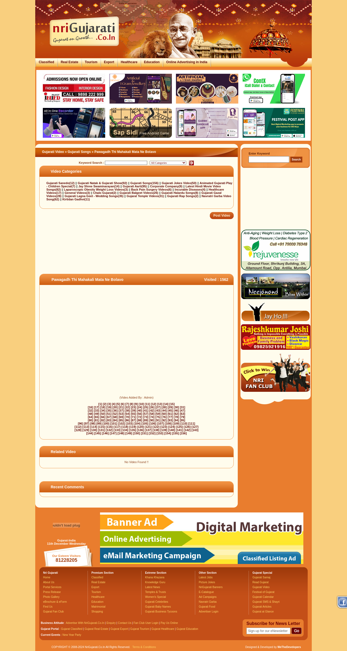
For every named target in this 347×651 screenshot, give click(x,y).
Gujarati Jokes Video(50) (179, 183)
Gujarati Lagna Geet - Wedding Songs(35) (94, 196)
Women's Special (155, 596)
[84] (115, 420)
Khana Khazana (154, 577)
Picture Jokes (207, 582)
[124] (171, 426)
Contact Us (124, 622)
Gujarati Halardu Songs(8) (180, 192)
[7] (127, 404)
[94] (176, 420)
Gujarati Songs (79, 152)
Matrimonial (98, 606)
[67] (109, 417)
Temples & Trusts (155, 592)
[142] (187, 430)
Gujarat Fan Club (53, 611)
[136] (140, 430)
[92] (164, 420)
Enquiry (112, 622)
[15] (172, 404)
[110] (183, 423)
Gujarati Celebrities (156, 601)
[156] (183, 433)
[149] (128, 433)
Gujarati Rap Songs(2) (183, 196)
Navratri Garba (208, 601)
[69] (121, 417)
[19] (109, 407)
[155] (175, 433)
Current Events (50, 634)
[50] (102, 413)
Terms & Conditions (144, 647)
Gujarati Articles (261, 606)
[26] (152, 407)
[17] (96, 407)
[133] (117, 430)
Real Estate (69, 62)
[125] (179, 426)
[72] (139, 417)
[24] (139, 407)
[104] (137, 423)
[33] (96, 410)
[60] (164, 413)
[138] (156, 430)
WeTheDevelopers (289, 647)
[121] (148, 426)
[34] (102, 410)
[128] (78, 430)
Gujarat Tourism (139, 628)
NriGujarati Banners (211, 587)
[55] (133, 413)
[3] (109, 404)
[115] (101, 426)
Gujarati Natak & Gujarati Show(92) (103, 183)
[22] (127, 407)
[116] (109, 426)
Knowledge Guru (155, 582)
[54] (127, 413)
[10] (141, 404)
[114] (93, 426)
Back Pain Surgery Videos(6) (151, 189)
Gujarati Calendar (263, 596)
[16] (90, 407)
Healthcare (129, 62)
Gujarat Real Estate (96, 628)
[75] (158, 417)
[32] (90, 410)
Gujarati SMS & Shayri (265, 601)
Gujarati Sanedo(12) (60, 183)
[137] (148, 430)
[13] (159, 404)
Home (46, 577)
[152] (152, 433)
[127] (194, 426)
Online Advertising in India (186, 62)
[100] (106, 423)
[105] (145, 423)
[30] (176, 407)
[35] (109, 410)
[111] (191, 423)
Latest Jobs (206, 577)
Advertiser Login (208, 611)
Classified (46, 62)
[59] (158, 413)
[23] (133, 407)
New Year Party (72, 634)
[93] (170, 420)
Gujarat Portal (50, 628)
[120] (140, 426)
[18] (102, 407)
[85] (121, 420)
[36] (115, 410)
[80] (90, 420)
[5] (118, 404)
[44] (164, 410)
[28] (164, 407)
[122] (156, 426)
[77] (170, 417)
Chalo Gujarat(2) (105, 192)
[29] (170, 407)
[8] (131, 404)
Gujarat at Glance (263, 611)
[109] (176, 423)
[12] (153, 404)
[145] (97, 433)
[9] (136, 404)
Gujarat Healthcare (163, 628)
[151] (144, 433)
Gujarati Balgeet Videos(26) (139, 192)
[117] (117, 426)
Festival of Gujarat (263, 592)
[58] (152, 413)
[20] (115, 407)
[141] (179, 430)
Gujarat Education (187, 628)
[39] (133, 410)
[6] (122, 404)
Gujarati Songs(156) (144, 183)
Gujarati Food (207, 606)
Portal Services (52, 587)
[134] (124, 430)
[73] (146, 417)
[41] (146, 410)
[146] (105, 433)
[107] (160, 423)
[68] (115, 417)
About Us (48, 582)
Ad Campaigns (208, 596)
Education (152, 62)
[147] (113, 433)
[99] (99, 423)
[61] (170, 413)
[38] (127, 410)
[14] (166, 404)
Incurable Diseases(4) (190, 189)
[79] (182, 417)
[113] (85, 426)
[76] (164, 417)
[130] (93, 430)
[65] (96, 417)
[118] (124, 426)
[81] (96, 420)
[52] (115, 413)
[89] (146, 420)
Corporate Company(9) (166, 186)
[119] (132, 426)
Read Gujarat (260, 582)
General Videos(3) (78, 192)
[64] (90, 417)
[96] (80, 423)
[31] (182, 407)
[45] (170, 410)
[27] (158, 407)
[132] (109, 430)
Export (109, 62)
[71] (133, 417)
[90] (152, 420)
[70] (127, 417)
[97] (86, 423)
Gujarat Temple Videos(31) (146, 196)
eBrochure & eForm (55, 601)
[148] (120, 433)
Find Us (47, 606)
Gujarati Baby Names (158, 606)
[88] (139, 420)
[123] (163, 426)
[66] (102, 417)
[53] (121, 413)
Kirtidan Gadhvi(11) (76, 199)
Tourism (91, 62)
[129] (85, 430)
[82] (102, 420)
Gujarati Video (53, 152)
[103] (129, 423)
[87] (133, 420)
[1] (100, 404)
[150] (136, 433)
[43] (158, 410)
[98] (93, 423)
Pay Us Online (169, 622)
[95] (182, 420)
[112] (78, 426)
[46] (176, 410)
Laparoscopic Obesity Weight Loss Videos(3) (96, 189)
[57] (146, 413)
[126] (187, 426)
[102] (121, 423)
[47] (182, 410)
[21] (121, 407)
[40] (139, 410)
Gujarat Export (119, 628)
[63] (182, 413)
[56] (139, 413)
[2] (104, 404)
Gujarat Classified (71, 628)
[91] (158, 420)
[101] (113, 423)
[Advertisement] (138, 256)
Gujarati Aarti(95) (135, 186)
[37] (121, 410)
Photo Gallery (51, 596)
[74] (152, 417)
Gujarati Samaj (261, 577)
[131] (101, 430)
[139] (163, 430)
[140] (171, 430)
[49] (96, 413)
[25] (146, 407)
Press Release (52, 592)
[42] (152, 410)
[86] (127, 420)
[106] (152, 423)
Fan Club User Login (146, 622)
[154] (167, 433)
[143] (194, 430)
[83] (109, 420)
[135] (132, 430)
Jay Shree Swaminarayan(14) (99, 186)
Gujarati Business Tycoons (161, 611)
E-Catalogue (206, 592)
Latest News (152, 587)
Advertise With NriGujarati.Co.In (85, 622)
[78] (176, 417)
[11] (147, 404)
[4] (113, 404)
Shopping (97, 611)
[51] (109, 413)
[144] (89, 433)
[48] (90, 413)
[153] (159, 433)
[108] (168, 423)
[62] (176, 413)
